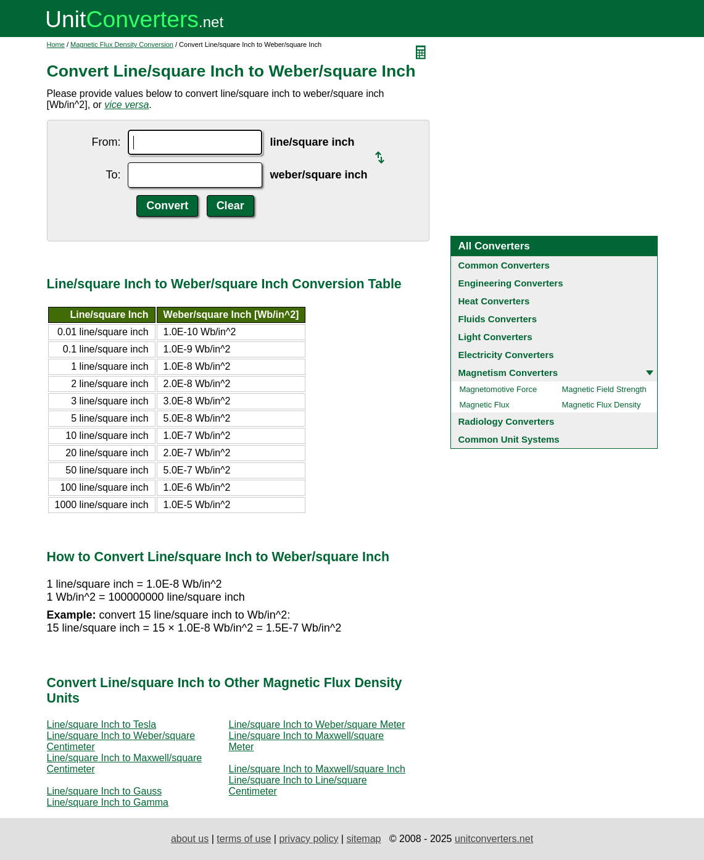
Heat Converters (494, 301)
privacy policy (308, 838)
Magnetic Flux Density (601, 404)
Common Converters (504, 265)
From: (105, 142)
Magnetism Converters (508, 372)
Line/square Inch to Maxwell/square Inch (317, 769)
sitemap (363, 838)
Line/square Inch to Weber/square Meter (317, 724)
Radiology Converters (506, 421)
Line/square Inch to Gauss (104, 791)
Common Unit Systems (509, 439)
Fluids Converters (497, 319)
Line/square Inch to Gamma (107, 802)
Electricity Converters (506, 354)
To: (113, 175)
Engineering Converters (510, 283)
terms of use (244, 838)
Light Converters (495, 337)
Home (56, 44)
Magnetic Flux (485, 404)
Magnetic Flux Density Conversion (121, 44)
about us (190, 838)
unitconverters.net (494, 838)
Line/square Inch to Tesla (102, 724)
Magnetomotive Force (498, 389)
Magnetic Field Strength (604, 389)
